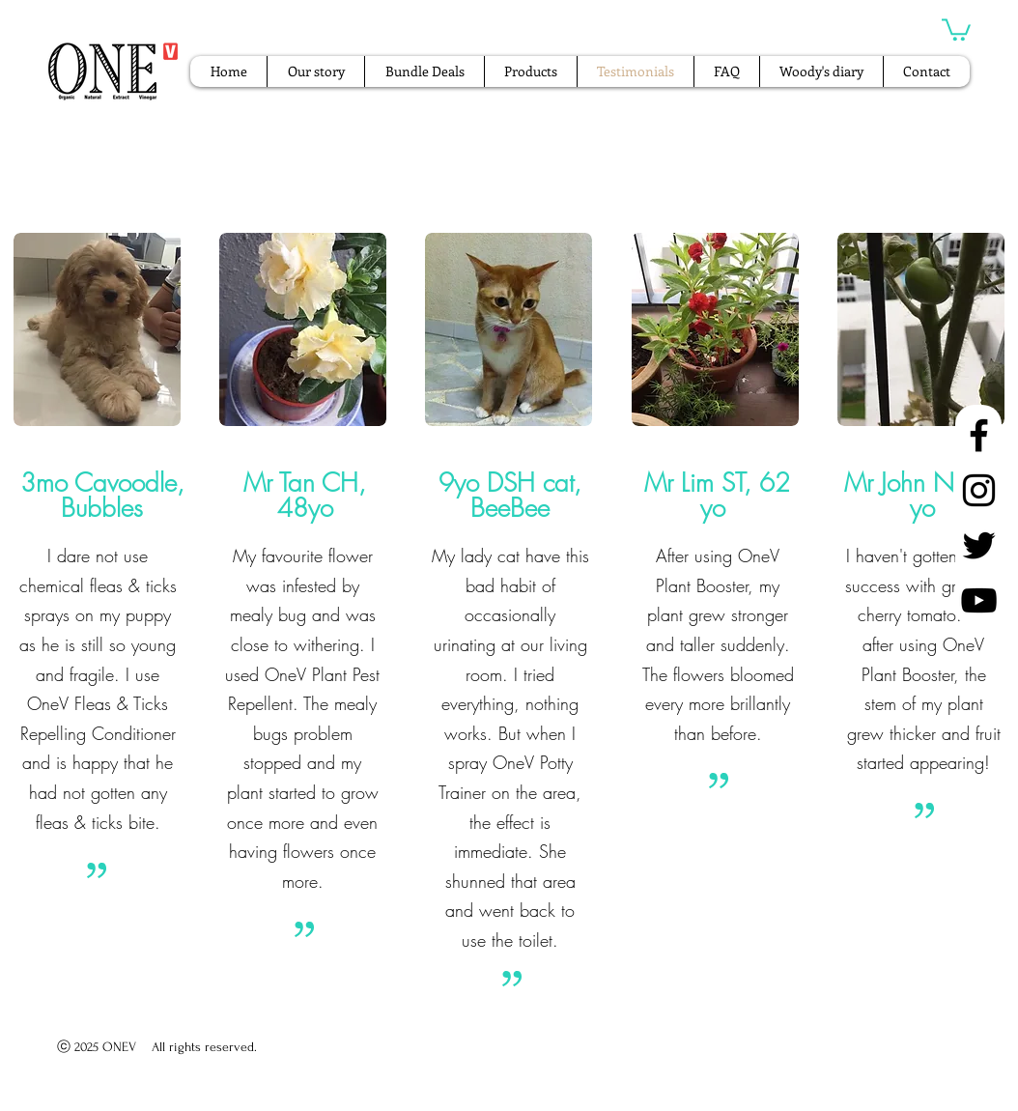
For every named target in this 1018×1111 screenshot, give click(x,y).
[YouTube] (979, 600)
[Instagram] (979, 490)
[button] (956, 28)
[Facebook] (979, 435)
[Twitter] (979, 545)
